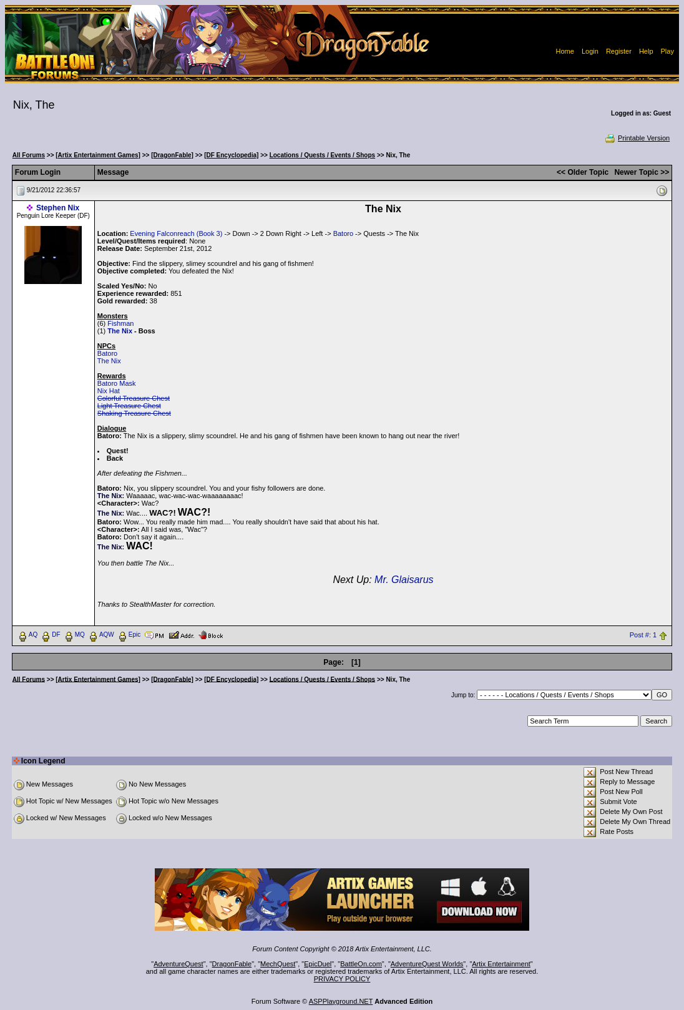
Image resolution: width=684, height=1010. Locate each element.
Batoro (343, 233)
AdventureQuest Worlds (427, 964)
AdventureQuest (178, 964)
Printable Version (637, 138)
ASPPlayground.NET (341, 1001)
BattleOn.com (361, 964)
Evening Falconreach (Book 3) (176, 233)
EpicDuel (317, 964)
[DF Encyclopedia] (231, 155)
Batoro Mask (116, 383)
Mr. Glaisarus (404, 579)
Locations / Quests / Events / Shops (322, 155)
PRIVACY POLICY (342, 979)
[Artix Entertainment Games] (98, 155)
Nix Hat (108, 391)
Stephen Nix (57, 207)
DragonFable (232, 964)
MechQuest (277, 964)
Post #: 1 (643, 635)
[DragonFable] (172, 155)
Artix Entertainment (501, 964)
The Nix (109, 361)
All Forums (28, 155)
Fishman (120, 323)
